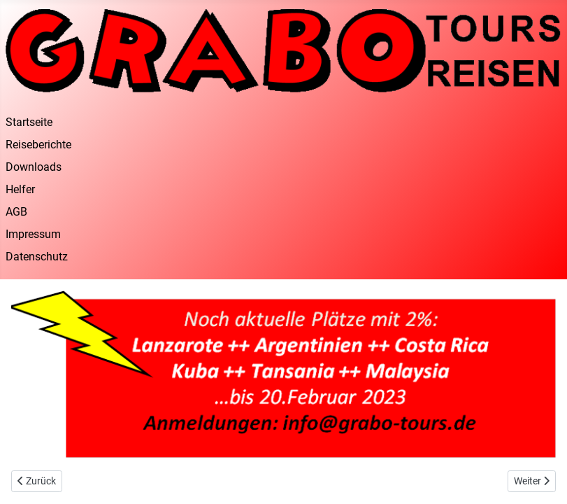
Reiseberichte (38, 144)
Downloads (34, 167)
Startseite (29, 122)
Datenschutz (37, 256)
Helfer (20, 189)
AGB (16, 211)
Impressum (33, 234)
